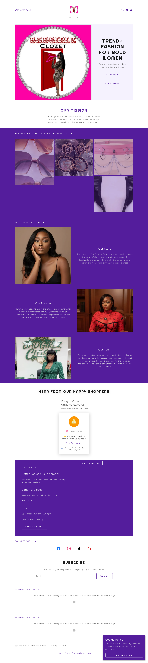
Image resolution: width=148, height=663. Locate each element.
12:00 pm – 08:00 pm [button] (42, 514)
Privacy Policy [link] (63, 653)
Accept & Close (124, 655)
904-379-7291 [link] (23, 9)
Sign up (104, 576)
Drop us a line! (34, 527)
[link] (74, 9)
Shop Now (112, 75)
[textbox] (64, 576)
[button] (131, 10)
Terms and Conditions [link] (81, 653)
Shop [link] (79, 17)
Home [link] (69, 17)
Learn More (112, 83)
